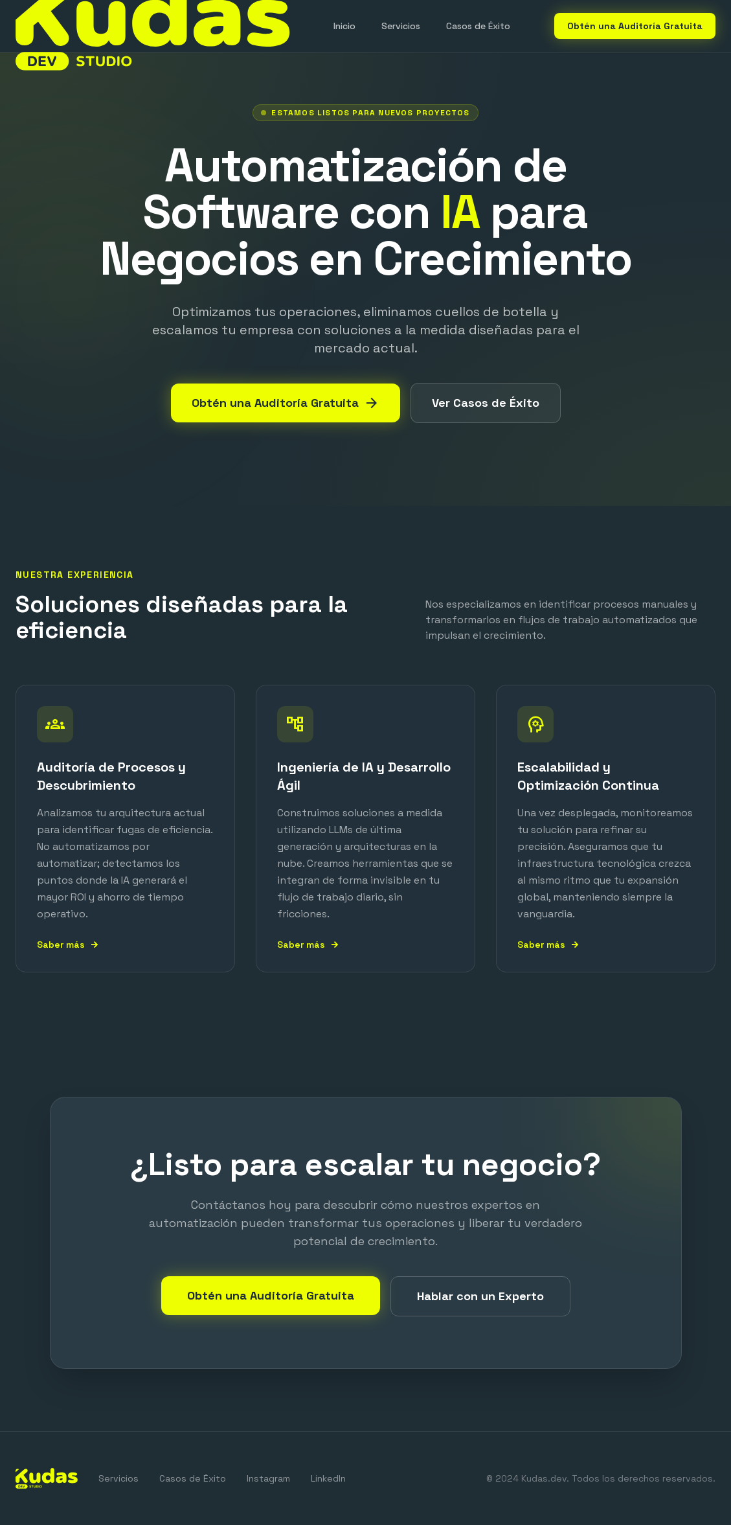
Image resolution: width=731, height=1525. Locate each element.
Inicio (344, 26)
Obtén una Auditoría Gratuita (635, 26)
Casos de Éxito (478, 26)
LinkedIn (328, 1478)
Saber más (68, 944)
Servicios (400, 26)
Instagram (268, 1478)
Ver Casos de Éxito (485, 402)
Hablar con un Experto (480, 1296)
